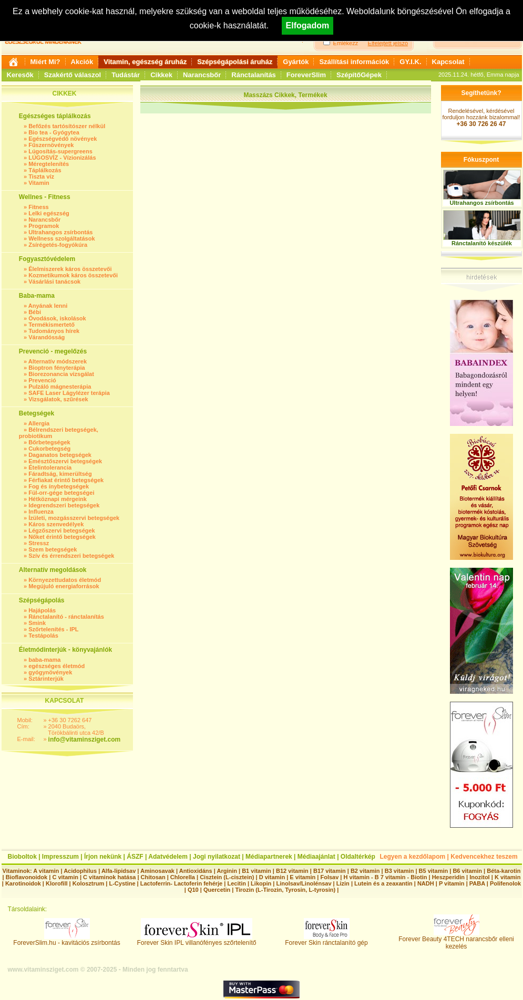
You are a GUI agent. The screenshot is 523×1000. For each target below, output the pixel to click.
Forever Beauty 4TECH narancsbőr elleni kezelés (456, 940)
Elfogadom (308, 25)
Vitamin (38, 183)
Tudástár (125, 75)
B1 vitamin (256, 871)
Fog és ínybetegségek (58, 486)
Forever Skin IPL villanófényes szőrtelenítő (197, 939)
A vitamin (46, 871)
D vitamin (272, 877)
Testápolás (43, 635)
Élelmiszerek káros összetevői (69, 269)
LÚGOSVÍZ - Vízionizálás (62, 157)
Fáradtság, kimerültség (59, 474)
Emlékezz (345, 43)
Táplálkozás (44, 170)
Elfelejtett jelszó (388, 43)
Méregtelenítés (48, 164)
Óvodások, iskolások (57, 318)
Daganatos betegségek (59, 455)
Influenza (41, 511)
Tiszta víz (41, 176)
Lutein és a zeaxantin (383, 883)
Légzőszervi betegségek (61, 530)
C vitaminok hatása (109, 877)
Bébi (34, 312)
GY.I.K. (410, 62)
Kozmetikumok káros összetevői (73, 275)
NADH (425, 883)
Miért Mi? (45, 62)
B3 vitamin (399, 871)
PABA (478, 883)
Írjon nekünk (102, 856)
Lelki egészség (48, 213)
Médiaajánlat (316, 856)
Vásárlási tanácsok (54, 281)
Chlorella (182, 877)
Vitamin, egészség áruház (145, 62)
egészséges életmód (56, 666)
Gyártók (296, 62)
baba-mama (44, 660)
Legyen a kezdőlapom (413, 856)
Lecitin (236, 883)
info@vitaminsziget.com (84, 739)
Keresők (20, 75)
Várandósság (46, 337)
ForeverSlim (306, 75)
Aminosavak (157, 871)
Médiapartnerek (268, 856)
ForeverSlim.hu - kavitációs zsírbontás (66, 939)
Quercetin (216, 890)
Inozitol (479, 877)
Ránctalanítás (253, 75)
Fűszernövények (51, 145)
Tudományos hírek (53, 331)
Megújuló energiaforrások (63, 586)
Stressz (38, 543)
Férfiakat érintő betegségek (66, 480)
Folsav (329, 877)
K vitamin (508, 877)
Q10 (193, 890)
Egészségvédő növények (62, 139)
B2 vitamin (365, 871)
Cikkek (161, 75)
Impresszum (60, 856)
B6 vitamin (467, 871)
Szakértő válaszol (72, 75)
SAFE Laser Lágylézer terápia (69, 393)
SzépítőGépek (359, 75)
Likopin (261, 883)
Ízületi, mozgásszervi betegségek (73, 518)
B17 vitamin (329, 871)
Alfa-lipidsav (118, 871)
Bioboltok (22, 856)
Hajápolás (42, 610)
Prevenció (42, 380)
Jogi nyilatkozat (216, 856)
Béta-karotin (503, 871)
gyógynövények (50, 672)
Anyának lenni (48, 306)
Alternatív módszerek (57, 361)
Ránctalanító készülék (482, 243)
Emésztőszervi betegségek (65, 461)
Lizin (343, 883)
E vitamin (302, 877)
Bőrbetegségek (49, 442)
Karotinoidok (23, 883)
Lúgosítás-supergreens (60, 151)
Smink (37, 623)
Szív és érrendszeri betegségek (71, 556)
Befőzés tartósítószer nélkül (66, 126)
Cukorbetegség (49, 448)
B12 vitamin (292, 871)
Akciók (82, 62)
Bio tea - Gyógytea (53, 132)
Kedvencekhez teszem (483, 856)
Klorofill (57, 883)
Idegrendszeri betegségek (63, 505)
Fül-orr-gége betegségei (61, 492)
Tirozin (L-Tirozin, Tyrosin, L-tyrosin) (285, 890)
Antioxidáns (195, 871)
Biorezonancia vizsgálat (61, 374)
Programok (43, 226)
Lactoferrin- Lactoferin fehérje (181, 883)
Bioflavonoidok (26, 877)
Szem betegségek (52, 549)
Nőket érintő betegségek (62, 537)
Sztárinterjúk (46, 678)
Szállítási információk (354, 62)
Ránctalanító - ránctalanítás (66, 616)
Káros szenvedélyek (56, 524)
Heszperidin (449, 877)
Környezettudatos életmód (64, 580)
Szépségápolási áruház (234, 62)
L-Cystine (122, 883)
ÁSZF (135, 856)
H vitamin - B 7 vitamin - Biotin (385, 877)
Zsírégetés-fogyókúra (57, 245)
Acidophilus (80, 871)
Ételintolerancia (49, 467)
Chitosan (153, 877)
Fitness (38, 207)
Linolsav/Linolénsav (303, 883)
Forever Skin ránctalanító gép (326, 939)
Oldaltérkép (358, 856)
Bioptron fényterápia (56, 367)
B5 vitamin (433, 871)
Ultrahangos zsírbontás (60, 232)
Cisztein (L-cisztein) (227, 877)
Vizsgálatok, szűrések (58, 399)
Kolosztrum (89, 883)
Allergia (38, 423)
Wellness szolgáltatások (61, 238)
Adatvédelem (168, 856)
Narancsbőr (202, 75)
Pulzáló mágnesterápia (59, 386)
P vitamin (452, 883)
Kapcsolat (448, 62)
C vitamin (65, 877)
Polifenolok (505, 883)
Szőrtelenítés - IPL (53, 629)
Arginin (227, 871)
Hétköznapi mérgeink (57, 499)
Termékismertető (51, 324)
